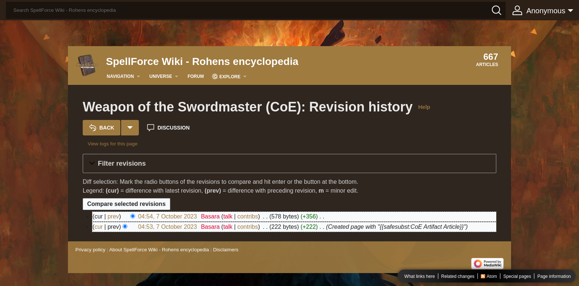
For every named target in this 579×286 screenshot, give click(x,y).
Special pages (517, 276)
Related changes (457, 276)
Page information (554, 276)
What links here (419, 276)
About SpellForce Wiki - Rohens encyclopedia (159, 249)
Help (424, 107)
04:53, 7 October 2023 (167, 227)
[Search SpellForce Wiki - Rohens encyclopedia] (256, 10)
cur (99, 227)
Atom (492, 276)
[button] (289, 163)
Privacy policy (90, 249)
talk (228, 216)
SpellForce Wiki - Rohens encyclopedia (202, 61)
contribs (247, 216)
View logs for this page (112, 144)
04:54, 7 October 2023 (167, 216)
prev (113, 216)
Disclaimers (226, 249)
